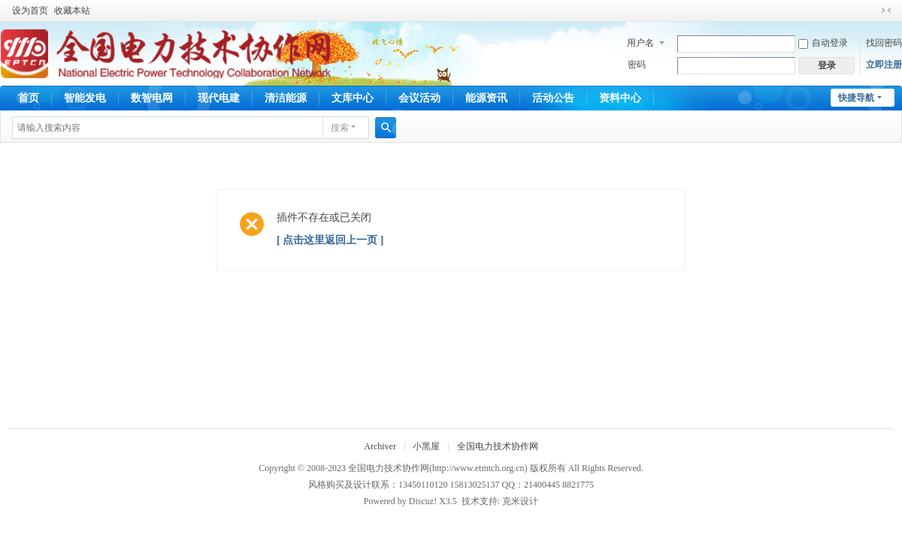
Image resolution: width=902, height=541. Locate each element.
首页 (28, 98)
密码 (637, 64)
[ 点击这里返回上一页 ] (330, 240)
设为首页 (30, 10)
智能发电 (85, 98)
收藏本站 (72, 10)
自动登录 (823, 43)
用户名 (640, 43)
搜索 (340, 127)
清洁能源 (286, 98)
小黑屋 (426, 446)
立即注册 (884, 64)
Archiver (380, 446)
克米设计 (520, 501)
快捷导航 (856, 97)
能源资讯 (486, 98)
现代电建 (219, 98)
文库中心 (352, 98)
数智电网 (152, 98)
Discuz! (423, 501)
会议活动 (419, 98)
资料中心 (620, 98)
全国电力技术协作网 (497, 446)
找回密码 (884, 43)
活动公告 (553, 98)
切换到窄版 (886, 10)
